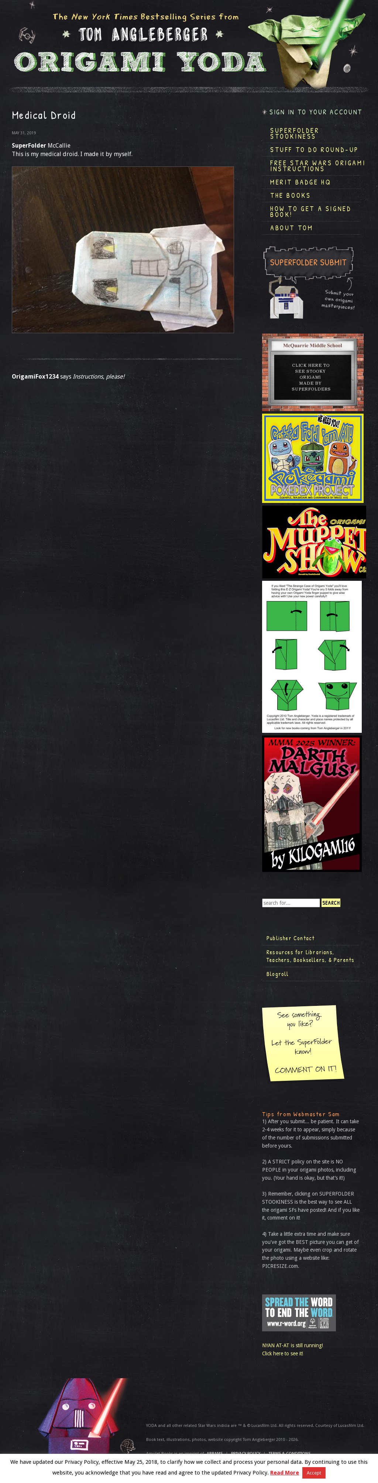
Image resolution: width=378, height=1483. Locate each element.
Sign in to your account (315, 112)
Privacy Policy (245, 1453)
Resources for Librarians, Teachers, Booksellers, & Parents (310, 956)
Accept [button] (314, 1473)
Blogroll (278, 974)
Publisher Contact (291, 938)
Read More (284, 1472)
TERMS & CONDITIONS (289, 1453)
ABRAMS (215, 1453)
